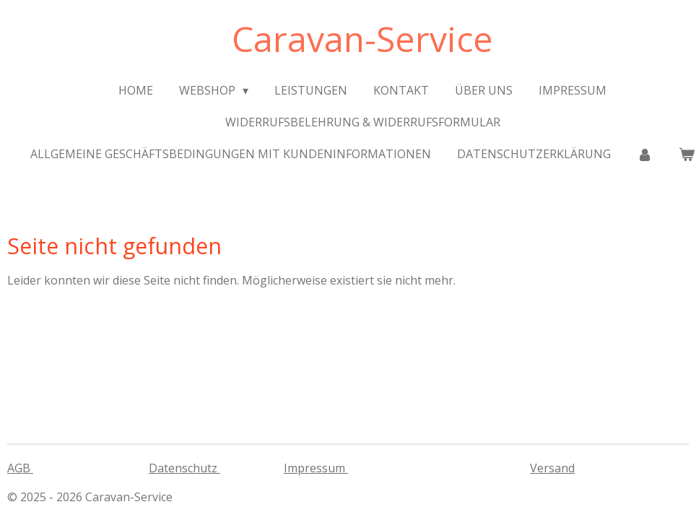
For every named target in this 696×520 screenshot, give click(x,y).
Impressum (316, 468)
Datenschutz (184, 468)
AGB (20, 468)
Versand (552, 468)
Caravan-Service (362, 38)
